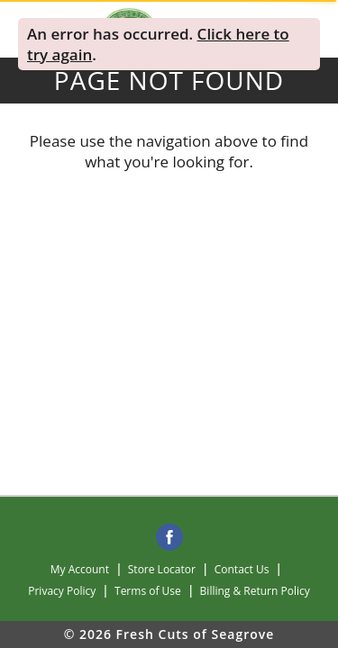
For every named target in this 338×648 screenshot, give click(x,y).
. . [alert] (158, 44)
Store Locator (162, 569)
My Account (79, 569)
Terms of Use (147, 590)
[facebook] (169, 538)
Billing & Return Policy (255, 590)
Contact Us (242, 569)
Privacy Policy (62, 590)
